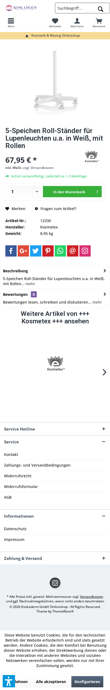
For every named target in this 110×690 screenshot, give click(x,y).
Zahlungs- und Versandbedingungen (37, 465)
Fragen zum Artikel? (55, 208)
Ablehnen (19, 681)
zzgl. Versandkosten (38, 167)
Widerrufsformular (21, 486)
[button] (9, 681)
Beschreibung (15, 270)
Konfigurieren (87, 681)
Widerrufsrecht (17, 475)
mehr (29, 283)
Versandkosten (91, 596)
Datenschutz (15, 528)
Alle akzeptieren (51, 681)
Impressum (14, 539)
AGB (8, 497)
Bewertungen (15, 294)
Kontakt (11, 454)
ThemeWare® (63, 611)
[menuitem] (11, 22)
